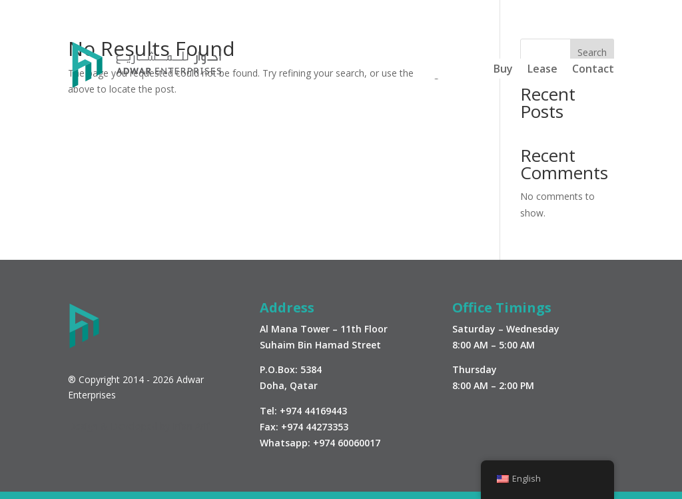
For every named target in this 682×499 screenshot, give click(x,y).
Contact (593, 70)
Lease (542, 70)
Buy (503, 70)
